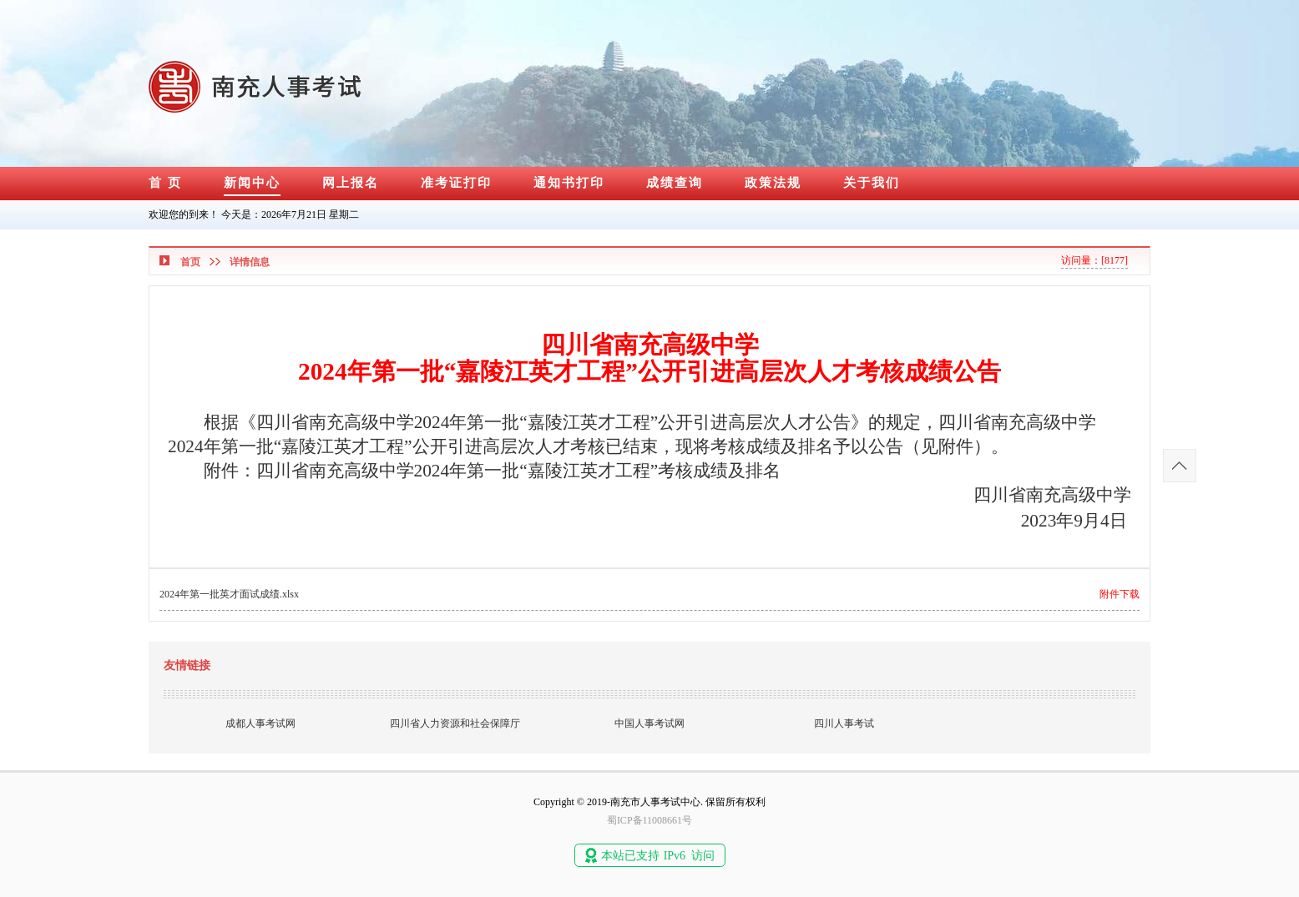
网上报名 (350, 182)
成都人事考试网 (260, 723)
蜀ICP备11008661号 (649, 820)
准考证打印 (456, 182)
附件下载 (1119, 594)
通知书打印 (568, 182)
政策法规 (773, 182)
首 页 (165, 182)
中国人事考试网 (649, 723)
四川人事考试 (844, 723)
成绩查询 (674, 182)
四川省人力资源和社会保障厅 (455, 723)
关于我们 (871, 182)
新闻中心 (252, 182)
